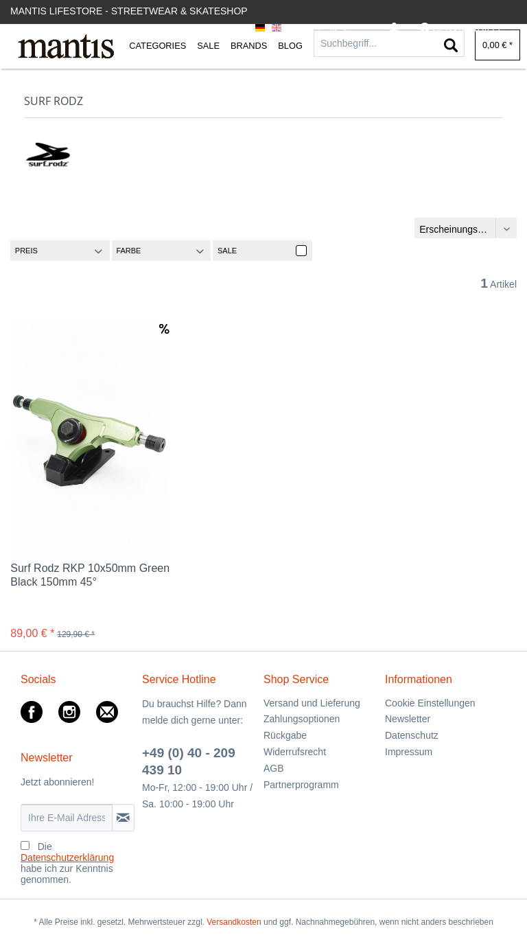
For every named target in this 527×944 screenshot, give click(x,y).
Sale (227, 250)
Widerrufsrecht (295, 751)
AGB (274, 768)
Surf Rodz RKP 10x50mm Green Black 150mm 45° (89, 575)
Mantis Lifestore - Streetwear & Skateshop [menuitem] (129, 10)
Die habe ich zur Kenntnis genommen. (67, 863)
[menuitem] (394, 28)
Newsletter (407, 718)
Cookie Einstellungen (430, 703)
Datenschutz (411, 735)
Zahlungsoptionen (302, 718)
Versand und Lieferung (312, 703)
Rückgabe (285, 735)
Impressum (408, 751)
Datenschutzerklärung (67, 857)
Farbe (128, 250)
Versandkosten (234, 922)
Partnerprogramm (301, 784)
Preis (26, 250)
